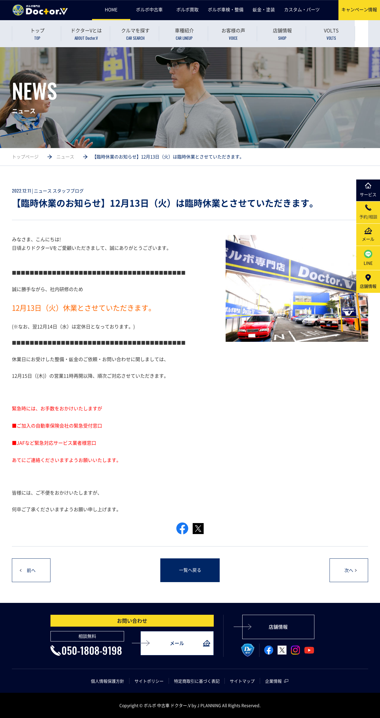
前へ (31, 570)
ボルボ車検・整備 (225, 9)
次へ (348, 570)
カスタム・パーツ (302, 9)
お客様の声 (233, 34)
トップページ (25, 156)
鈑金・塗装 (264, 9)
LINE (368, 258)
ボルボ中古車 (149, 9)
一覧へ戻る (190, 570)
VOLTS (331, 34)
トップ (37, 34)
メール (177, 643)
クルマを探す (135, 34)
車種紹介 (184, 34)
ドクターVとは (86, 34)
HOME (111, 9)
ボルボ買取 (187, 9)
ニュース (65, 156)
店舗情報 (282, 34)
